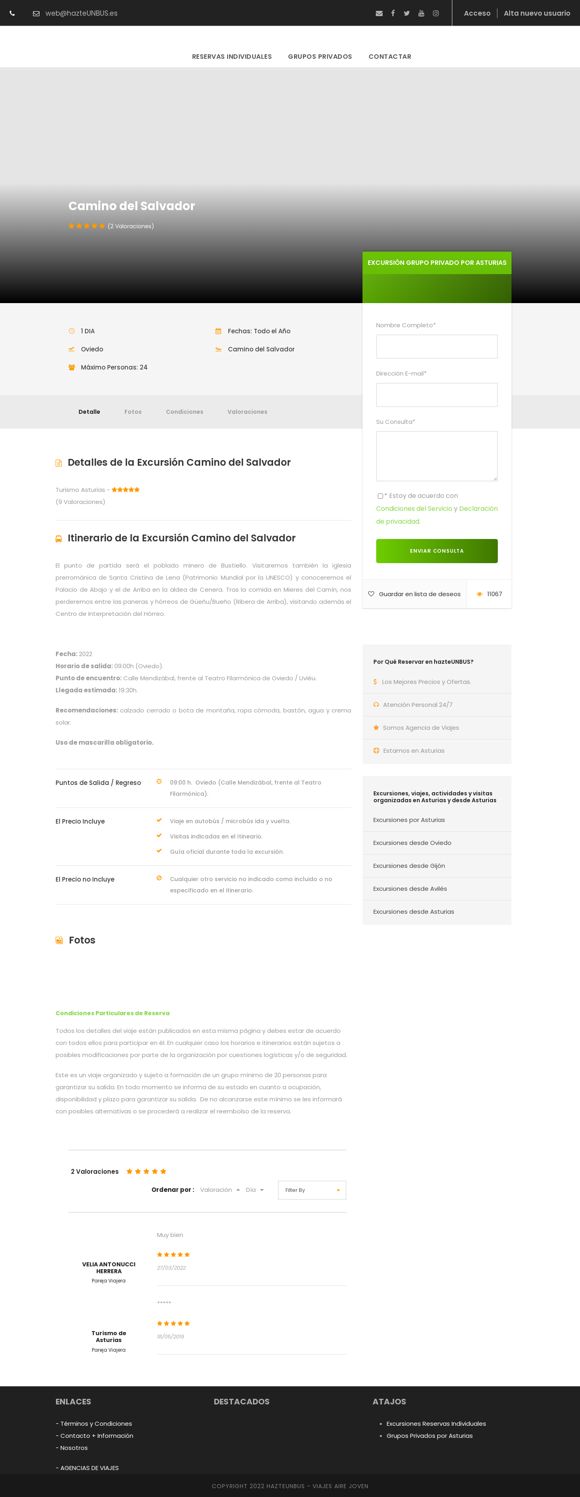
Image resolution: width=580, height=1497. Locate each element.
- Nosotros (72, 1447)
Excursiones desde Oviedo (412, 842)
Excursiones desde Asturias (413, 911)
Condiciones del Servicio (414, 508)
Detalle (89, 412)
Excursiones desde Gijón (409, 865)
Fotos (133, 412)
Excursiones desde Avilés (410, 888)
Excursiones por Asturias (409, 820)
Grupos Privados (320, 56)
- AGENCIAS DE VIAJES (87, 1468)
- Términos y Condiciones (94, 1423)
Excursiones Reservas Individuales (436, 1423)
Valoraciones (247, 412)
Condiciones (184, 412)
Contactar (390, 56)
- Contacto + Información (94, 1435)
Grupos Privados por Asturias (430, 1435)
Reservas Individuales (232, 56)
